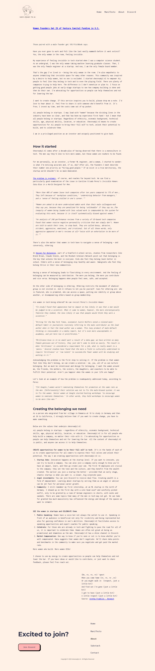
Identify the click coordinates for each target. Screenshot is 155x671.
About (121, 12)
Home (99, 12)
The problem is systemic (44, 178)
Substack (95, 645)
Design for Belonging (46, 253)
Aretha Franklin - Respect (101, 599)
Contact (95, 652)
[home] (24, 12)
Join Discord (29, 647)
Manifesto (109, 12)
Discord (131, 12)
